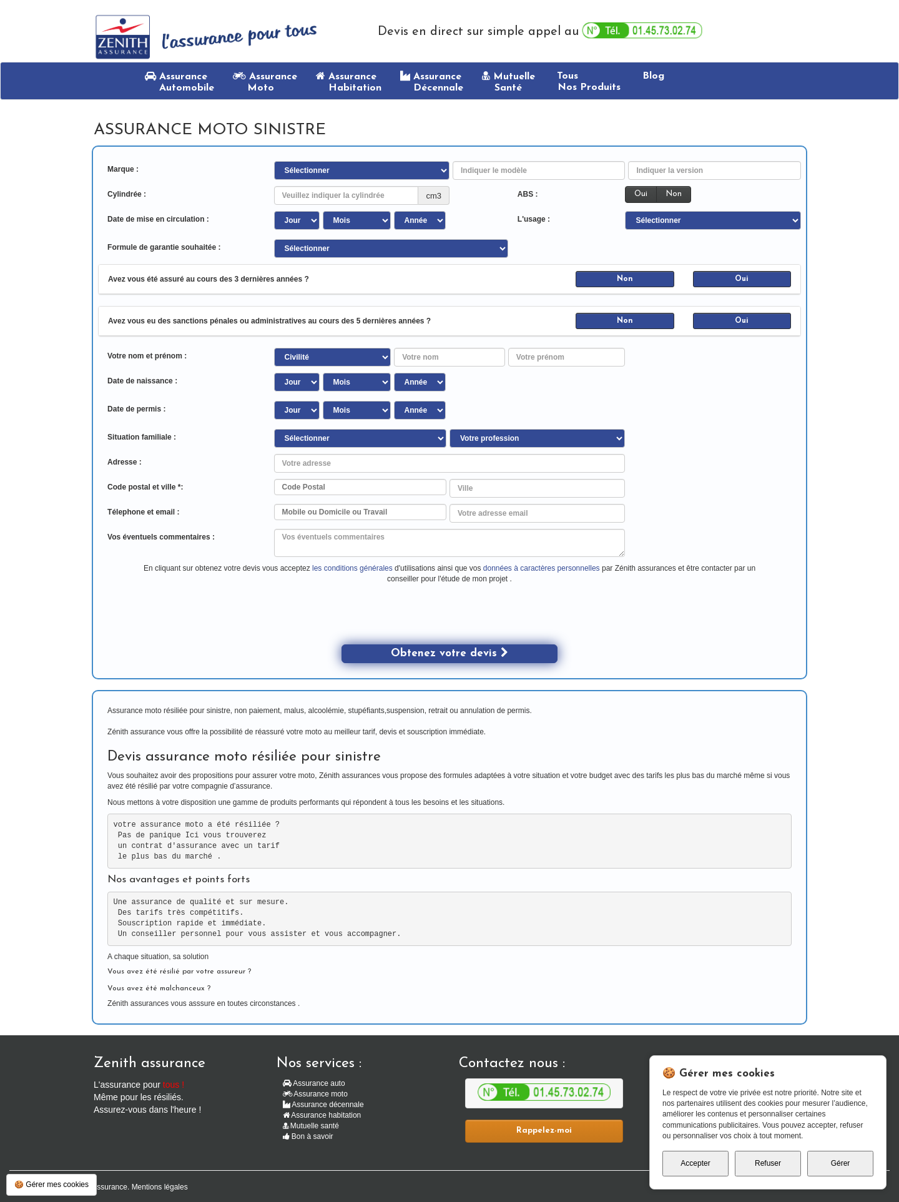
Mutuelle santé (311, 1125)
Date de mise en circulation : (158, 219)
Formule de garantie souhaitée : (163, 247)
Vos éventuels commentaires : (161, 537)
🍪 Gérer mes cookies (51, 1184)
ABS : (528, 194)
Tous (587, 81)
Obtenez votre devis (449, 653)
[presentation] (436, 620)
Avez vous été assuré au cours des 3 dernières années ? (208, 279)
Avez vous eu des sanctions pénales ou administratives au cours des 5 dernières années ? (269, 321)
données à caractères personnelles (542, 568)
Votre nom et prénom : (147, 356)
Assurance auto (314, 1083)
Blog (651, 76)
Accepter (695, 1163)
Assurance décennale (323, 1104)
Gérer (840, 1163)
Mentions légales (160, 1187)
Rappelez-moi (544, 1130)
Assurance (179, 82)
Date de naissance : (142, 381)
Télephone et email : (143, 512)
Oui (640, 194)
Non (674, 194)
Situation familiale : (141, 437)
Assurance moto (315, 1094)
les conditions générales (352, 568)
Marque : (123, 169)
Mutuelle (508, 82)
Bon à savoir (308, 1136)
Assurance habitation (322, 1115)
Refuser (768, 1163)
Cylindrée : (126, 194)
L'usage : (534, 219)
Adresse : (124, 462)
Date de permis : (136, 409)
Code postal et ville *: (145, 487)
